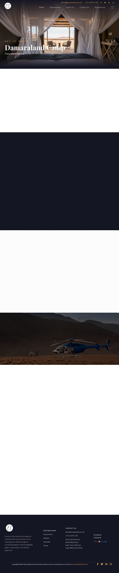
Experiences (100, 7)
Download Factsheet (76, 118)
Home (41, 7)
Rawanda (46, 542)
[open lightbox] (61, 179)
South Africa (48, 534)
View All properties (58, 501)
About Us (70, 7)
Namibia (46, 538)
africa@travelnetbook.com (71, 3)
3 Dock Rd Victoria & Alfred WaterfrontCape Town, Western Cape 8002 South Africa (74, 543)
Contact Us (84, 7)
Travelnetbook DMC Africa (80, 564)
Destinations (55, 7)
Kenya (45, 545)
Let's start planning (14, 186)
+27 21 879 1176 (91, 3)
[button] (48, 153)
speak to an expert (40, 118)
